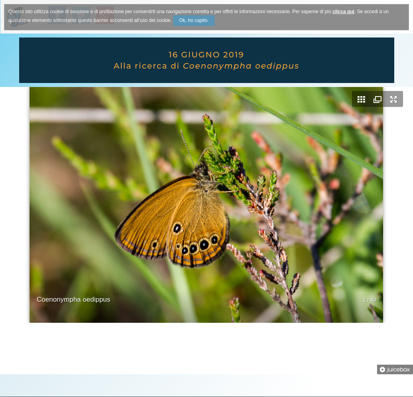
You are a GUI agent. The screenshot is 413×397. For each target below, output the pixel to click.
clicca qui (343, 11)
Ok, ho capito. (194, 20)
